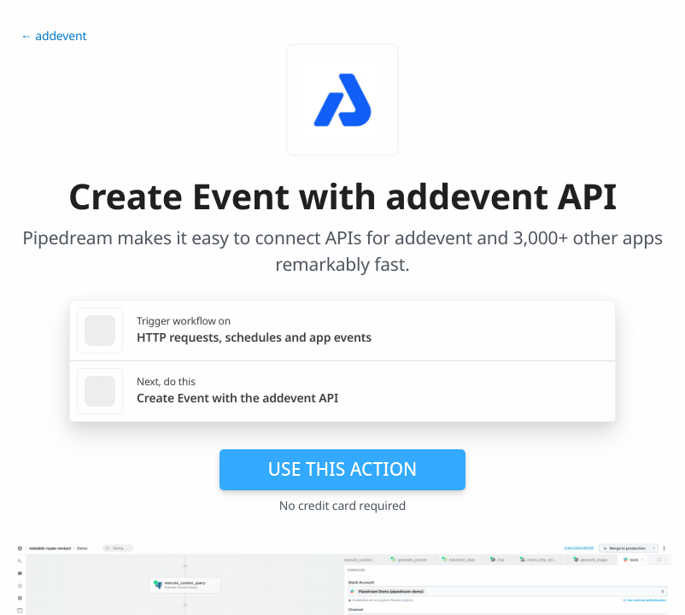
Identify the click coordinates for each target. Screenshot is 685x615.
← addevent (53, 36)
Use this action (343, 469)
